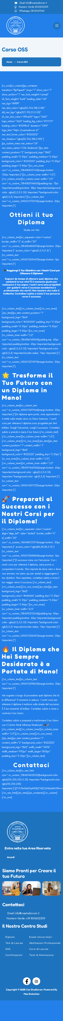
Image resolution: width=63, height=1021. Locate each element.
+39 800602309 (35, 918)
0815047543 (37, 11)
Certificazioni (13, 955)
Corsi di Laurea (38, 949)
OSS (7, 949)
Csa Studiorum (34, 989)
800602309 (41, 7)
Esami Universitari (40, 937)
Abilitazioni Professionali (45, 943)
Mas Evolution (31, 993)
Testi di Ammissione (41, 955)
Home (9, 61)
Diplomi (10, 937)
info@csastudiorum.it (36, 3)
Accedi (11, 857)
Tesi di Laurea (14, 943)
